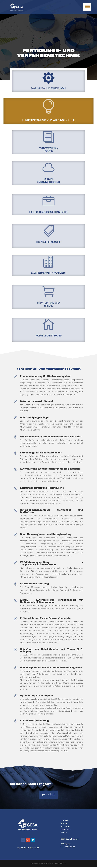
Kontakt (50, 794)
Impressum (21, 848)
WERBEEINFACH (60, 863)
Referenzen (65, 829)
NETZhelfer (49, 863)
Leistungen (65, 827)
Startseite (64, 821)
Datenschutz (33, 848)
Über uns (64, 824)
